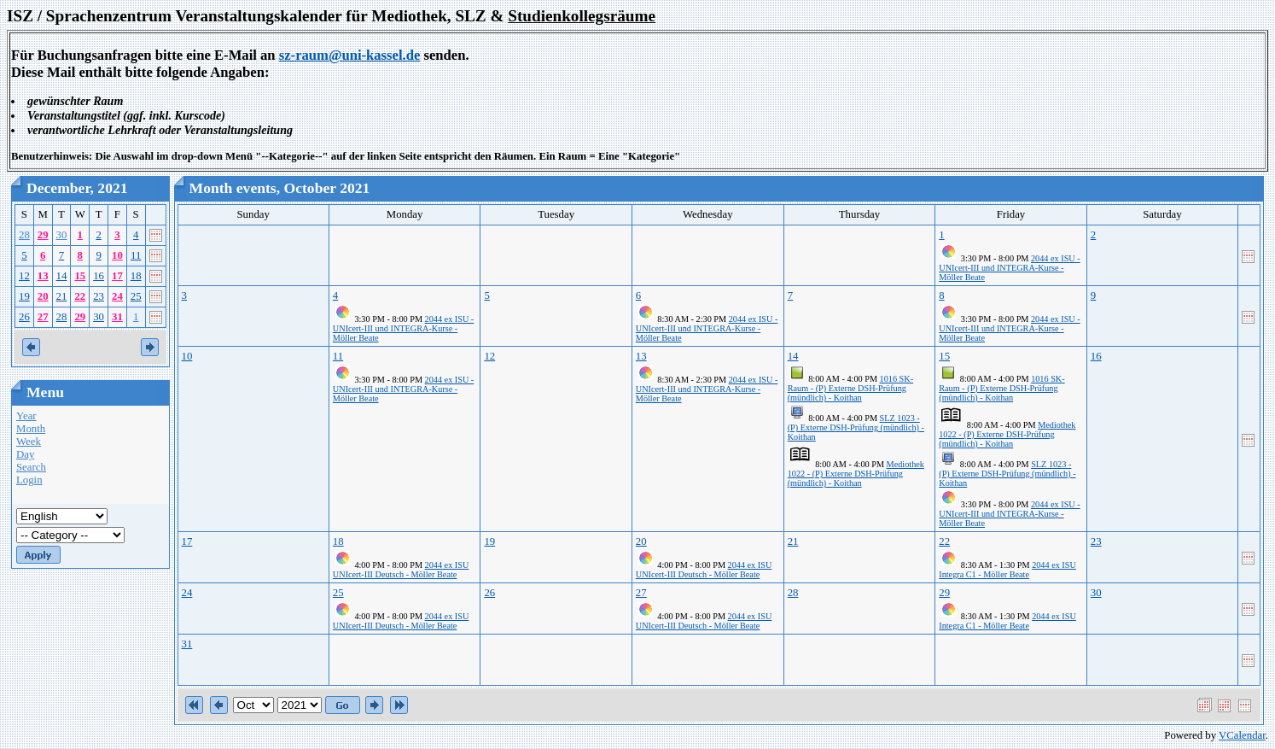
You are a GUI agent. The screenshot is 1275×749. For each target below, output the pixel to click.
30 (61, 235)
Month (30, 429)
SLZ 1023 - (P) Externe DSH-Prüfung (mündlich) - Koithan (856, 427)
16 (98, 276)
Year (26, 416)
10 (117, 255)
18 (136, 276)
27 (43, 317)
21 (61, 296)
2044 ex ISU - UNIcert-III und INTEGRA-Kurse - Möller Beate (1009, 268)
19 (24, 296)
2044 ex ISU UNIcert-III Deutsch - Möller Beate (401, 569)
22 (79, 296)
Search (31, 467)
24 (117, 296)
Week (28, 442)
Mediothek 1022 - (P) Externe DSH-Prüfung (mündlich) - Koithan (856, 473)
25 (136, 296)
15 (79, 276)
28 (24, 235)
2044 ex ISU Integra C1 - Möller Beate (1007, 569)
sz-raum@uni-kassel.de (350, 55)
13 (43, 276)
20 (43, 296)
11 (136, 255)
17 (117, 276)
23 (98, 296)
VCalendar (1242, 735)
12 (24, 276)
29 (43, 235)
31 (117, 317)
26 (24, 317)
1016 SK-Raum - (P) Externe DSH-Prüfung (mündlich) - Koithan (850, 388)
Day (25, 454)
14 (61, 276)
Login (29, 480)
